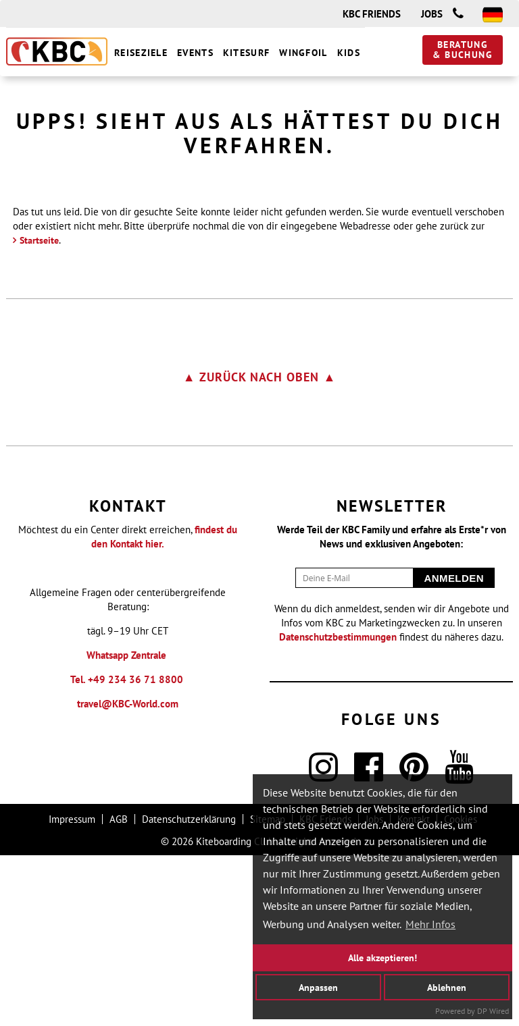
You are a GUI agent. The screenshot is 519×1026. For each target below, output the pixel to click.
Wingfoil (303, 53)
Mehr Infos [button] (430, 924)
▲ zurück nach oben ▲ (260, 548)
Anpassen (318, 986)
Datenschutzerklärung (189, 989)
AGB (118, 989)
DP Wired (493, 1011)
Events (195, 53)
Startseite (39, 411)
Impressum (72, 989)
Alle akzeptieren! (382, 957)
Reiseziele (141, 53)
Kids (348, 53)
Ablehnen (446, 986)
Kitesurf (246, 53)
